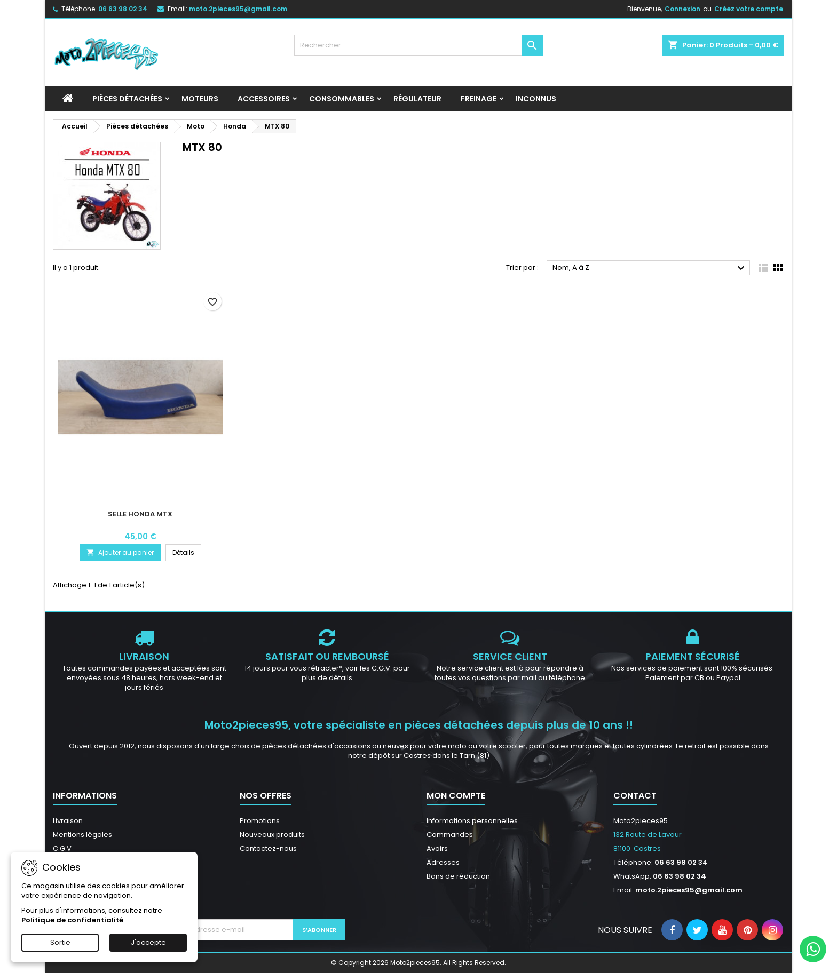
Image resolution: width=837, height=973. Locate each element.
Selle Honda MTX (140, 514)
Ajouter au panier (120, 552)
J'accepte (148, 942)
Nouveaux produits (272, 835)
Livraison (68, 821)
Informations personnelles (472, 821)
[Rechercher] (418, 45)
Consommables (341, 98)
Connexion (682, 8)
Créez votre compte (748, 8)
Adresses (443, 862)
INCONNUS (536, 98)
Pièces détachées (127, 98)
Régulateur (417, 98)
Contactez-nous (268, 848)
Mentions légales (82, 835)
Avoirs (437, 848)
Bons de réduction (458, 876)
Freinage (478, 98)
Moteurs (199, 98)
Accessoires (264, 98)
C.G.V (62, 848)
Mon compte (456, 795)
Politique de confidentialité (72, 920)
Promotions (260, 821)
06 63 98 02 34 (122, 8)
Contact (635, 795)
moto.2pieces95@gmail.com (238, 8)
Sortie (60, 942)
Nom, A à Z (649, 268)
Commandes (450, 835)
